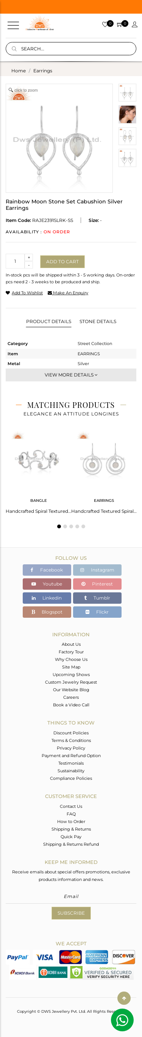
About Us (71, 644)
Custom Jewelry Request (71, 682)
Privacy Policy (71, 748)
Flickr (97, 612)
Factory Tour (71, 651)
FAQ (71, 814)
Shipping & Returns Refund (71, 844)
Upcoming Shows (71, 674)
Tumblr (97, 598)
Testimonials (71, 763)
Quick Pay (71, 836)
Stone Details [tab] (98, 321)
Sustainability (71, 770)
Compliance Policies (71, 778)
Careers (71, 697)
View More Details (71, 375)
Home (18, 70)
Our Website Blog (71, 689)
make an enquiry (68, 292)
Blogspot (46, 612)
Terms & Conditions (71, 740)
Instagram (97, 570)
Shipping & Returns (71, 829)
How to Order (71, 821)
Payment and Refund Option (71, 755)
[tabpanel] (38, 470)
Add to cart (62, 261)
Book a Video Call (71, 704)
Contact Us (71, 806)
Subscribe (71, 913)
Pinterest (97, 584)
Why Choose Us (71, 659)
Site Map (71, 667)
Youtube (46, 584)
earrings (42, 70)
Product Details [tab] (48, 321)
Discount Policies (71, 733)
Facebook (47, 570)
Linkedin (47, 598)
